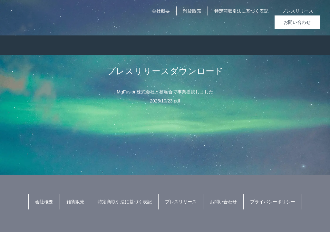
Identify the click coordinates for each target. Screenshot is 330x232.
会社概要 (161, 11)
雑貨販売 (192, 11)
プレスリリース (297, 11)
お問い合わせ (297, 22)
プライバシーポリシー (272, 201)
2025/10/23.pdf (165, 100)
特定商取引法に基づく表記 (241, 11)
